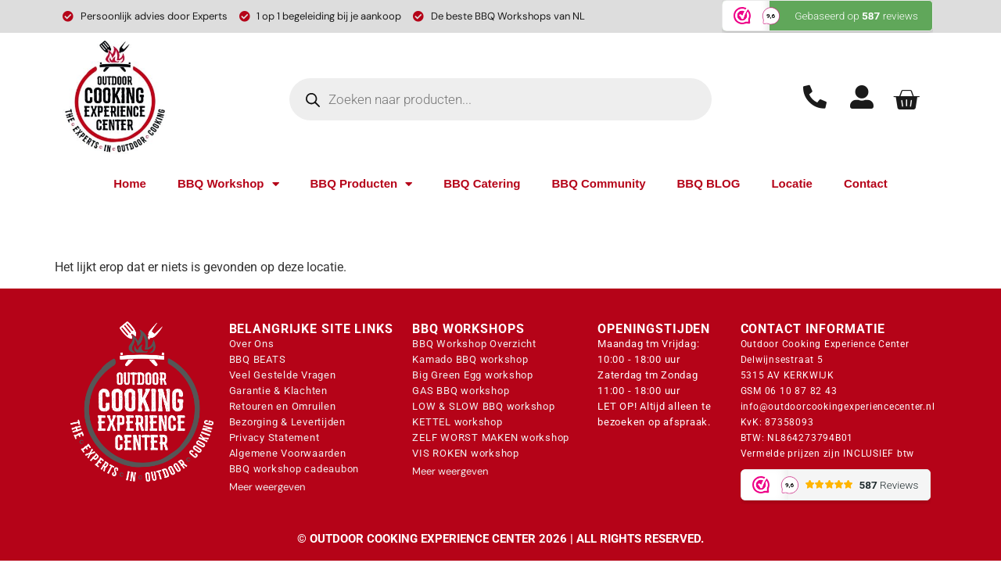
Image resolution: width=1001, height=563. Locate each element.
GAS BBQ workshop (460, 390)
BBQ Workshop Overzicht (474, 344)
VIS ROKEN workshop (465, 453)
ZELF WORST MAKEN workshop (490, 437)
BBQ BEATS (257, 359)
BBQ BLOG (709, 183)
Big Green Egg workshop (472, 375)
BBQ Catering (481, 183)
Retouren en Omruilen (282, 406)
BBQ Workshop (228, 184)
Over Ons (251, 344)
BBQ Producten (361, 184)
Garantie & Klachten (278, 390)
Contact (866, 183)
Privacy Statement (274, 437)
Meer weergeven (267, 486)
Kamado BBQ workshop (470, 359)
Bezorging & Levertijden (287, 422)
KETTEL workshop (457, 422)
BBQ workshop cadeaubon (294, 469)
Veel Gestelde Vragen (282, 375)
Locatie (792, 183)
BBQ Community (599, 183)
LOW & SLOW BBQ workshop (483, 406)
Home (129, 183)
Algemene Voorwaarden (287, 453)
